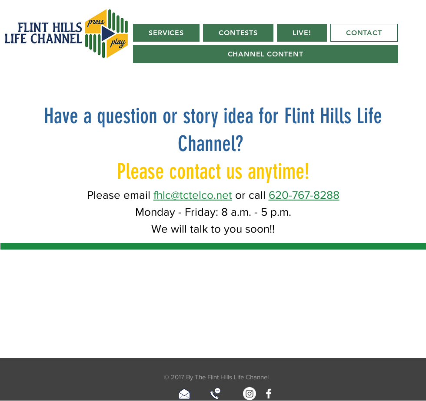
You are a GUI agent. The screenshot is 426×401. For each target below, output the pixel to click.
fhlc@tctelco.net (192, 195)
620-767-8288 (304, 195)
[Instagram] (249, 393)
